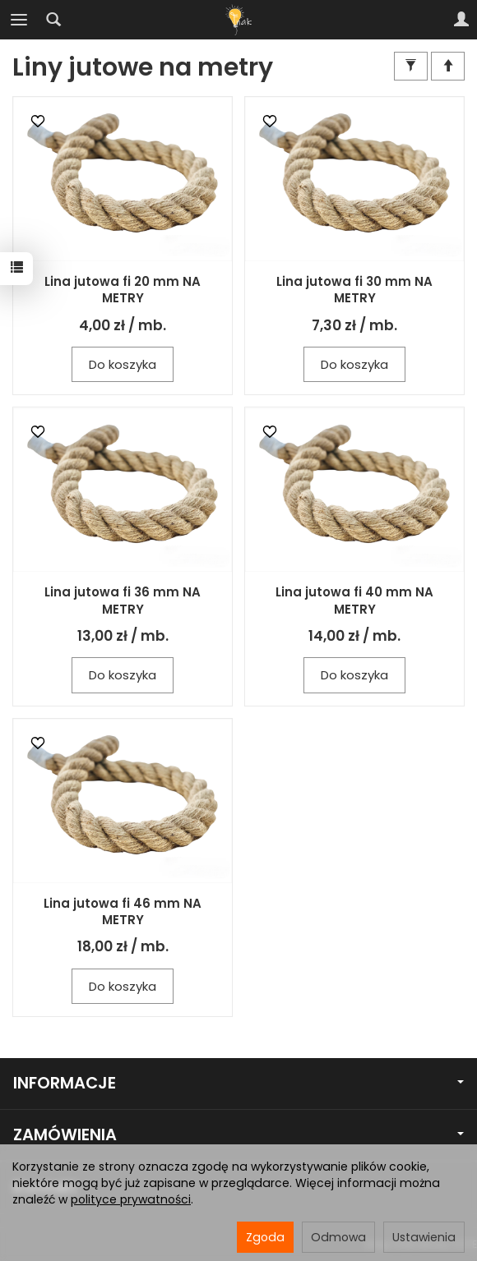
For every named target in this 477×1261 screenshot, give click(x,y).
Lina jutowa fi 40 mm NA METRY (354, 600)
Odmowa (338, 1237)
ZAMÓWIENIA (238, 1135)
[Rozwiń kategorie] (19, 19)
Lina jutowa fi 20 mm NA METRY (122, 289)
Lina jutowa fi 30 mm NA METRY (354, 289)
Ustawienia (424, 1237)
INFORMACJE (238, 1083)
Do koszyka (122, 364)
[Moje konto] (461, 19)
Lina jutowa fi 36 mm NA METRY (122, 600)
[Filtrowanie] (411, 66)
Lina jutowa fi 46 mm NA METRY (122, 911)
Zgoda (265, 1237)
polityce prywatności (131, 1199)
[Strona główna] (238, 19)
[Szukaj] (53, 19)
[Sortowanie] (448, 66)
